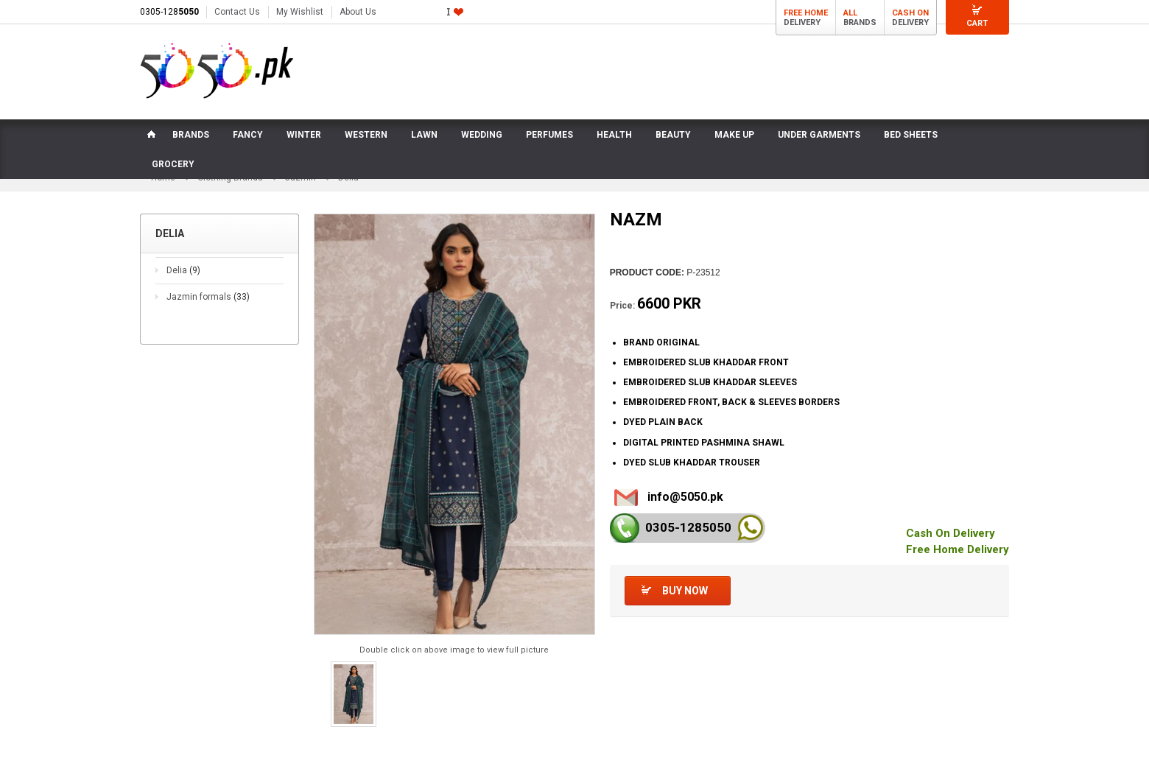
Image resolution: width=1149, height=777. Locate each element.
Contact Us (237, 12)
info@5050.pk (685, 497)
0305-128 (169, 12)
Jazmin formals (208, 297)
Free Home (806, 13)
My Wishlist (299, 12)
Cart (977, 23)
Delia (183, 270)
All (850, 13)
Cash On (910, 13)
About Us (358, 12)
